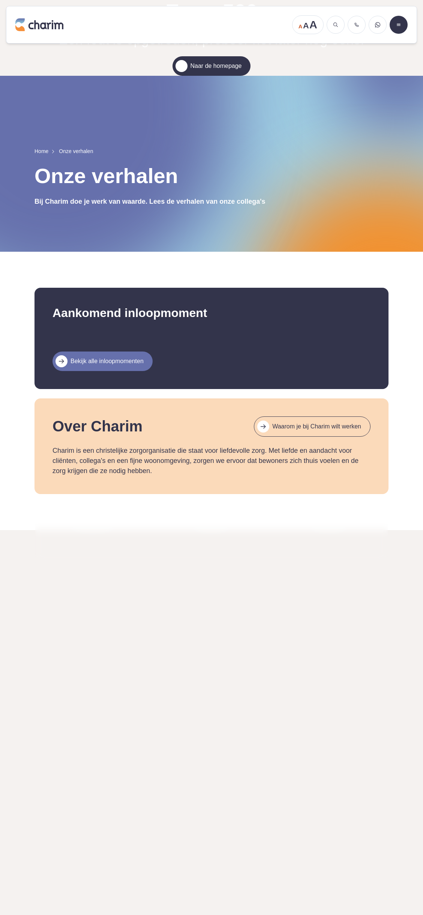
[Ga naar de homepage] (151, 24)
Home (41, 151)
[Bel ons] (357, 25)
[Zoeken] (336, 25)
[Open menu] (399, 25)
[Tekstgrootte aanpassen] (308, 24)
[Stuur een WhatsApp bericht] (378, 25)
